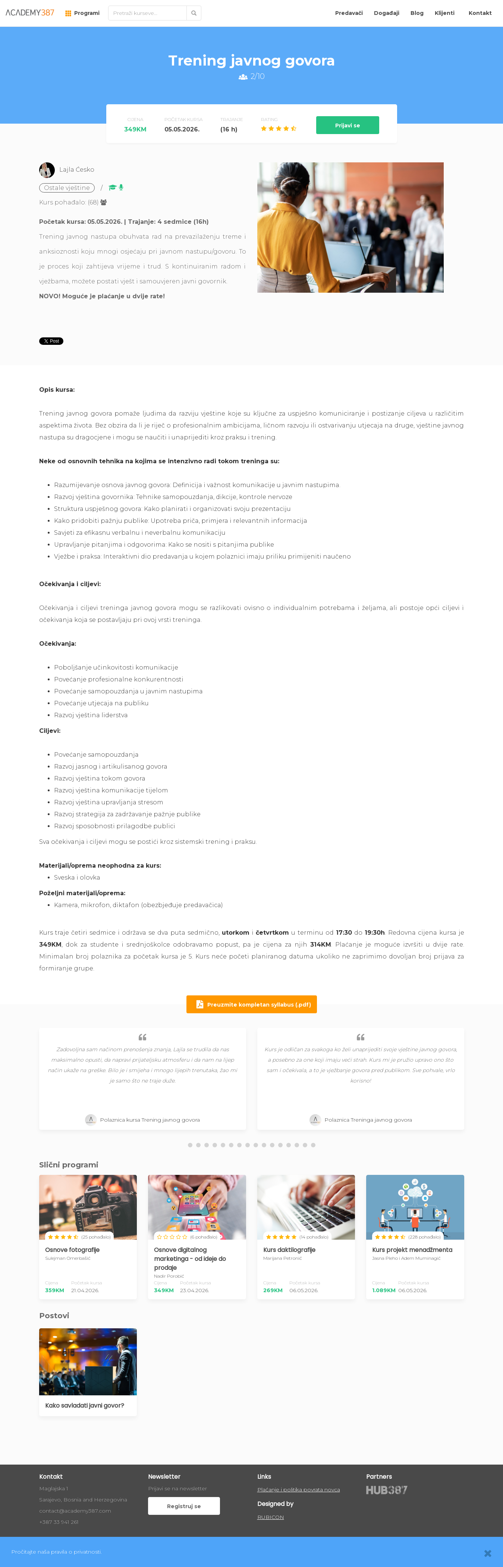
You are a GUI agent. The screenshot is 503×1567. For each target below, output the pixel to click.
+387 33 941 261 (59, 1522)
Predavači (349, 13)
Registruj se (184, 1506)
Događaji (386, 13)
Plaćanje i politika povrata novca (298, 1489)
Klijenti (445, 13)
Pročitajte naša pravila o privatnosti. (56, 1551)
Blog (417, 13)
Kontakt (480, 13)
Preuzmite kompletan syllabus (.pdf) (251, 1005)
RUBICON (270, 1517)
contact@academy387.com (75, 1510)
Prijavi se (347, 125)
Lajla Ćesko (76, 169)
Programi (82, 13)
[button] (190, 1145)
